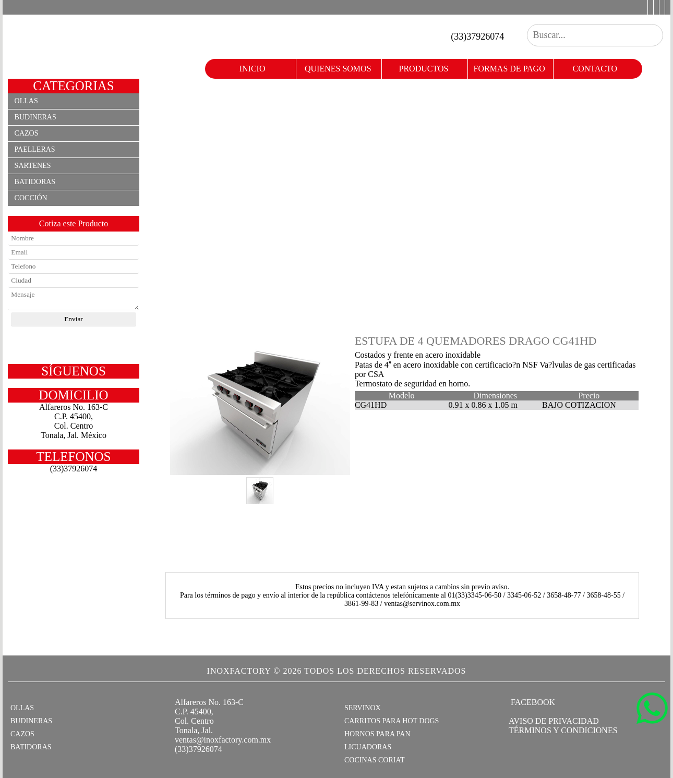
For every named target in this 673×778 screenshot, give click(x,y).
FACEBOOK (532, 702)
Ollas (26, 101)
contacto (595, 68)
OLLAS (22, 708)
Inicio (252, 68)
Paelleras (35, 149)
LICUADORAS (367, 747)
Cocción (31, 198)
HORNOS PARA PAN (377, 734)
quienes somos (338, 68)
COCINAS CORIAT (374, 760)
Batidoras (35, 182)
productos (424, 68)
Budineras (35, 117)
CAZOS (22, 734)
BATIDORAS (31, 747)
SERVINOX (362, 708)
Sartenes (33, 165)
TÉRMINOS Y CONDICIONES (563, 730)
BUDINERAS (31, 721)
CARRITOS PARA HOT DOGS (391, 721)
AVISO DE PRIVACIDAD (554, 720)
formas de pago (509, 68)
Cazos (27, 133)
